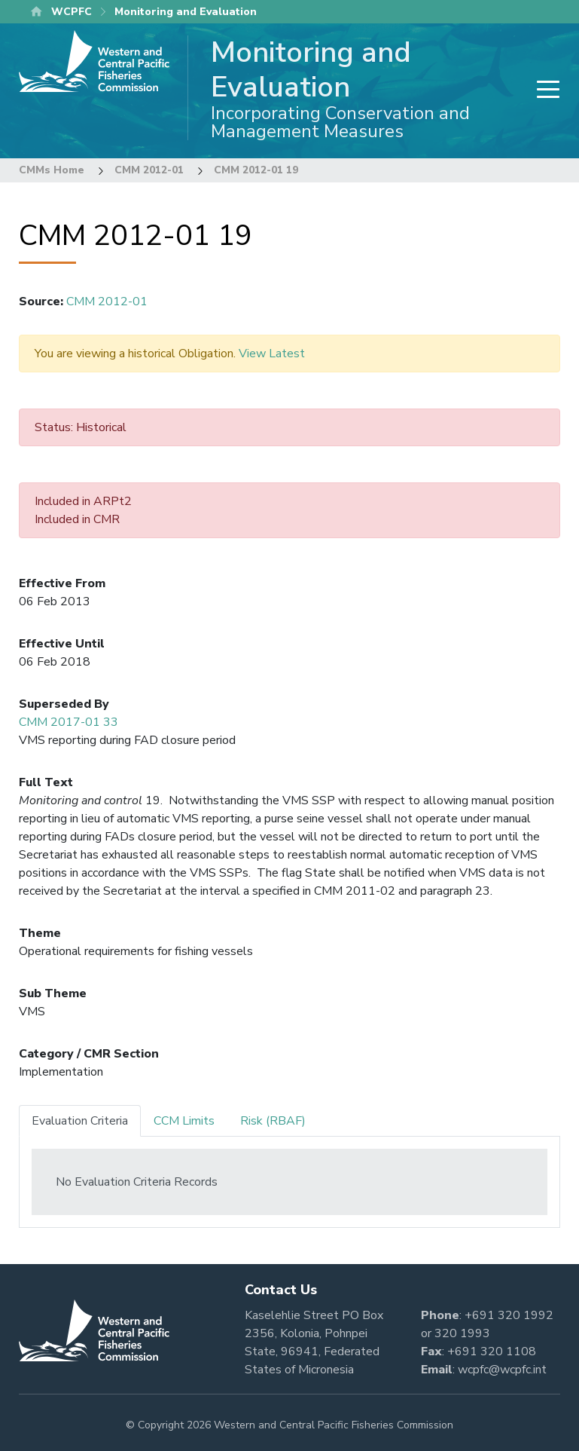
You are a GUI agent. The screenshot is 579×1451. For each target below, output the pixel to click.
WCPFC (71, 12)
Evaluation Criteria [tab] (80, 1121)
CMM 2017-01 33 (68, 722)
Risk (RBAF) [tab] (273, 1121)
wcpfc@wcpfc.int (502, 1369)
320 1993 (462, 1333)
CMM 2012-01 (149, 170)
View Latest (272, 353)
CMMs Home (51, 170)
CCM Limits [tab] (184, 1121)
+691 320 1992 (509, 1315)
